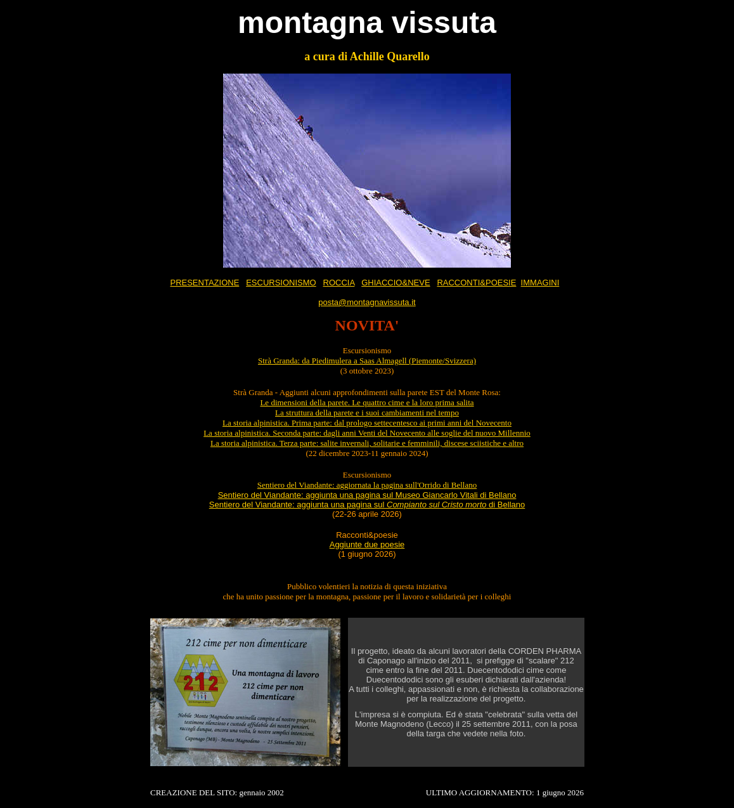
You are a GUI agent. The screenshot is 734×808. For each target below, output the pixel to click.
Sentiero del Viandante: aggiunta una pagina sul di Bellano (367, 504)
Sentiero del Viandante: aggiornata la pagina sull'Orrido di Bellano (367, 485)
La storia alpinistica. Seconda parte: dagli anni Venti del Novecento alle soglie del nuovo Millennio (367, 433)
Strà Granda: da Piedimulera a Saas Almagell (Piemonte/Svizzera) (367, 360)
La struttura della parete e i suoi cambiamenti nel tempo (367, 412)
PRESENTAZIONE (204, 282)
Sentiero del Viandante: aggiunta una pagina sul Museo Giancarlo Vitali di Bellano (367, 495)
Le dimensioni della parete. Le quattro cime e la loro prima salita (366, 402)
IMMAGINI (540, 282)
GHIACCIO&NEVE (395, 282)
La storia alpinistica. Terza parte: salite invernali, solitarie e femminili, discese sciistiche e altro (367, 443)
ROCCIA (339, 282)
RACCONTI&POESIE (476, 282)
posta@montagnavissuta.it (366, 302)
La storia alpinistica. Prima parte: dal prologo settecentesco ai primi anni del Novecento (367, 422)
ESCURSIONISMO (281, 282)
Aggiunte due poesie (367, 544)
